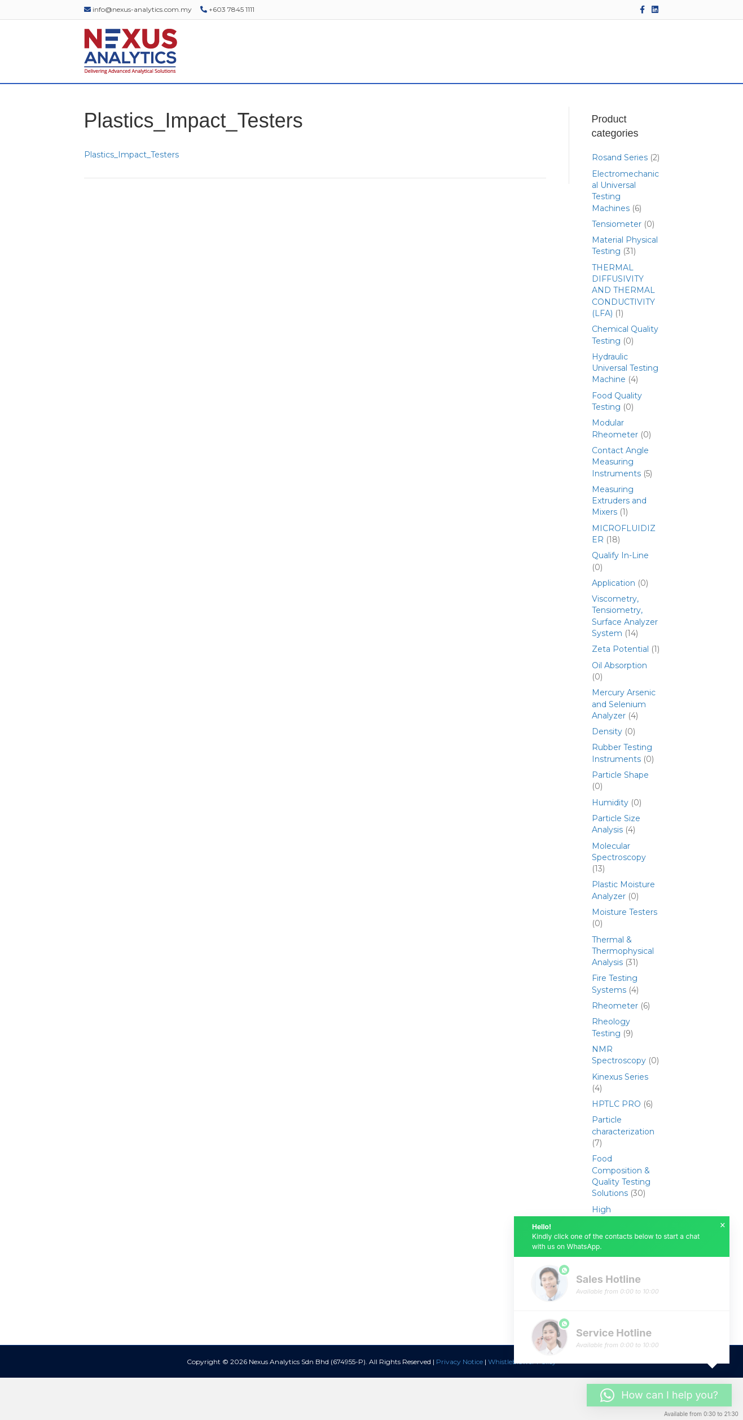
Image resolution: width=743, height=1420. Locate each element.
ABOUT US (142, 104)
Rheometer (615, 1048)
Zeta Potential (620, 691)
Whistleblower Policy (522, 1404)
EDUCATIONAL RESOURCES (538, 104)
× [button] (723, 1225)
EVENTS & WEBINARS (430, 104)
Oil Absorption (619, 707)
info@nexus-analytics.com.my (138, 9)
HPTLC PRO (616, 1146)
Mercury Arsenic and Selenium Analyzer (624, 746)
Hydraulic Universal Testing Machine (625, 410)
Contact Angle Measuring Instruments (620, 504)
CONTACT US (631, 104)
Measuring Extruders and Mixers (619, 542)
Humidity (610, 844)
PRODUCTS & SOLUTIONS (227, 104)
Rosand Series (620, 200)
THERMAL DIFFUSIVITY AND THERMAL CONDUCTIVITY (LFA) (623, 332)
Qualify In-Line (620, 598)
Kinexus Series (620, 1119)
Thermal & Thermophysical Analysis (623, 993)
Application (613, 625)
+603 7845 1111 (227, 9)
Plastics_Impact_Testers (131, 197)
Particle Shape (620, 817)
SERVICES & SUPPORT (333, 104)
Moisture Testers (624, 954)
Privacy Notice (459, 1404)
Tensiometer (616, 266)
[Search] (666, 105)
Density (607, 774)
